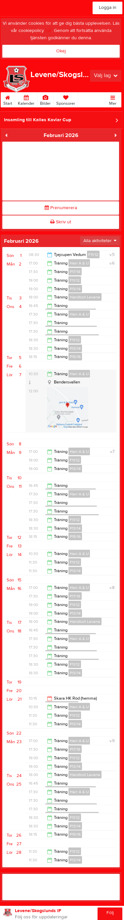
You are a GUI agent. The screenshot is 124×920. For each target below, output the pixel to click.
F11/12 (93, 254)
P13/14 (75, 289)
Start (7, 99)
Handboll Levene (85, 297)
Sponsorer (65, 99)
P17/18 (75, 271)
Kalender (26, 99)
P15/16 (75, 356)
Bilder (45, 99)
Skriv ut (60, 222)
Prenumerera (61, 208)
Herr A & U (79, 263)
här (48, 31)
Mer (112, 99)
